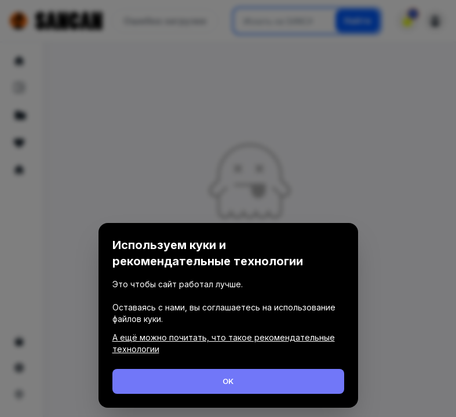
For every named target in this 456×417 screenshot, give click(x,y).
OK (228, 381)
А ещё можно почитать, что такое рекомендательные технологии (223, 343)
